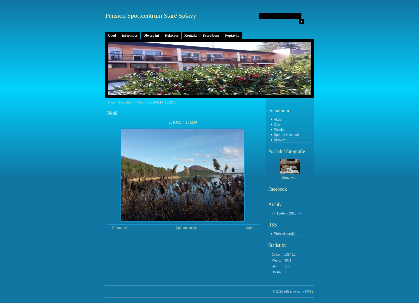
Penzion (279, 130)
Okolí (141, 102)
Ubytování (151, 35)
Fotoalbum (211, 35)
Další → (251, 228)
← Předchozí (117, 228)
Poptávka (232, 35)
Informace (130, 35)
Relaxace (172, 35)
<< (274, 213)
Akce (277, 119)
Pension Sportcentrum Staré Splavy (150, 15)
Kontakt (190, 35)
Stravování (281, 140)
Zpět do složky (186, 228)
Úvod (112, 35)
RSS (310, 291)
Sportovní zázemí (286, 135)
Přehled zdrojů (284, 234)
